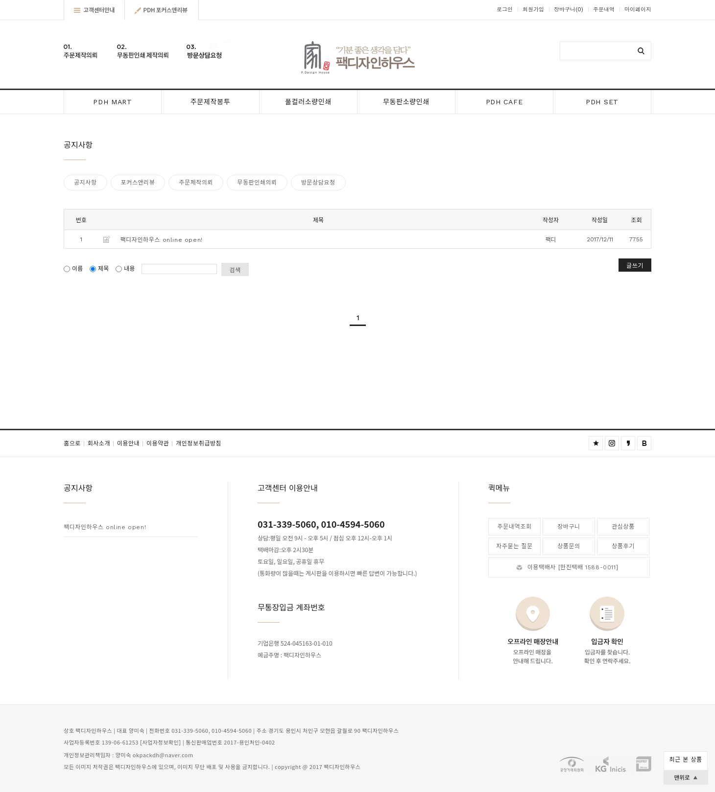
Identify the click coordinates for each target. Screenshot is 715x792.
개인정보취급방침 (198, 443)
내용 (126, 268)
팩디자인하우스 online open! (161, 239)
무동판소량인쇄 (406, 102)
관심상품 (623, 526)
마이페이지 (637, 9)
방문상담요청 (318, 182)
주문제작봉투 (210, 102)
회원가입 (533, 9)
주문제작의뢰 (196, 182)
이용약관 (161, 443)
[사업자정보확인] (160, 743)
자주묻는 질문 (514, 546)
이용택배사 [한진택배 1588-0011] (573, 567)
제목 (100, 268)
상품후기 (623, 546)
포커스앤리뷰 (138, 182)
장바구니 (568, 9)
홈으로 (76, 443)
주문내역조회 (515, 526)
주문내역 (604, 9)
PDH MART (112, 102)
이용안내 (131, 443)
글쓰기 (635, 265)
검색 (234, 269)
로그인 (505, 9)
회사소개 (102, 443)
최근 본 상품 (685, 759)
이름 (74, 268)
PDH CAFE (504, 102)
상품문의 (568, 546)
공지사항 (85, 182)
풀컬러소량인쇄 (308, 102)
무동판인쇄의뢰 (257, 182)
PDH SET (602, 102)
